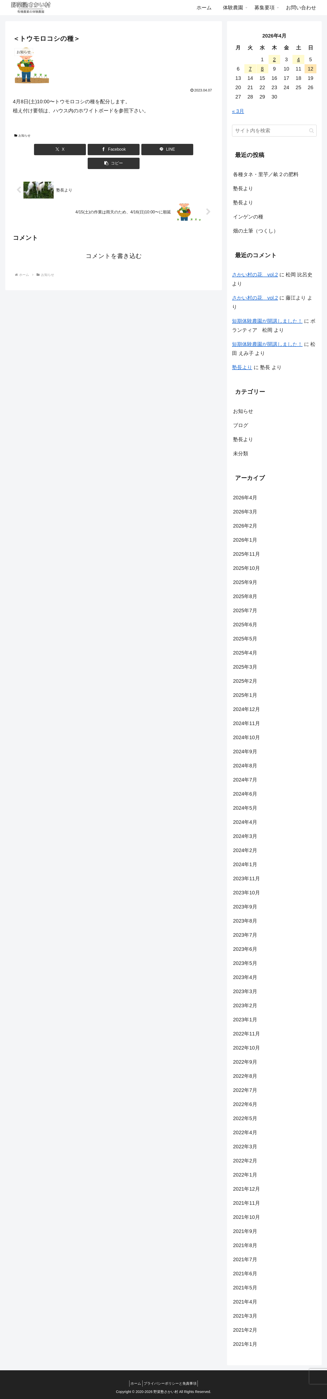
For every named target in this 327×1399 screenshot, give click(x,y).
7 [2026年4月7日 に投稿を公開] (250, 69)
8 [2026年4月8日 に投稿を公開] (262, 69)
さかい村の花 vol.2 (255, 274)
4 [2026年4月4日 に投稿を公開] (298, 59)
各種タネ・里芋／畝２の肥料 (266, 174)
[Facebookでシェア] (97, 149)
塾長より (243, 188)
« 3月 (238, 111)
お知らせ (22, 135)
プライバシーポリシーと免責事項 (171, 1383)
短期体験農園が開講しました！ (267, 321)
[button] (164, 149)
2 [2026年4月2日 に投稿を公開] (274, 59)
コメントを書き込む (114, 242)
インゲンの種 (248, 216)
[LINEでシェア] (130, 149)
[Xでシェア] (63, 149)
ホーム (134, 1383)
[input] (274, 131)
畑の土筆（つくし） (255, 231)
